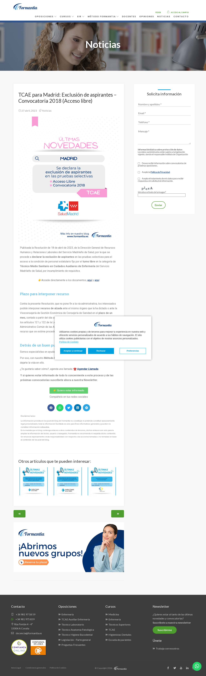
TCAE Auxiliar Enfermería (75, 619)
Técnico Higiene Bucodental (77, 634)
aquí (89, 280)
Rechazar (94, 351)
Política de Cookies (68, 342)
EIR (81, 16)
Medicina (113, 614)
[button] (51, 407)
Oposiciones (46, 16)
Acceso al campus (178, 12)
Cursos (67, 16)
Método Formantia (103, 16)
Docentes (129, 16)
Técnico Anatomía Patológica (77, 629)
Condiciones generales (36, 667)
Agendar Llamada (87, 368)
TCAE (111, 629)
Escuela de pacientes (119, 639)
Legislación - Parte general (76, 639)
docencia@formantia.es (26, 633)
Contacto (181, 16)
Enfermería (67, 614)
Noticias (47, 110)
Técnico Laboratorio (72, 624)
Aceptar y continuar (133, 351)
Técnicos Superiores (119, 624)
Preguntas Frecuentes (73, 644)
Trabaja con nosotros (167, 648)
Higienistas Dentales (119, 634)
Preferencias (70, 351)
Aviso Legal (16, 667)
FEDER (158, 12)
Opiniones (146, 16)
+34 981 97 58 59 (23, 614)
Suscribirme (164, 629)
